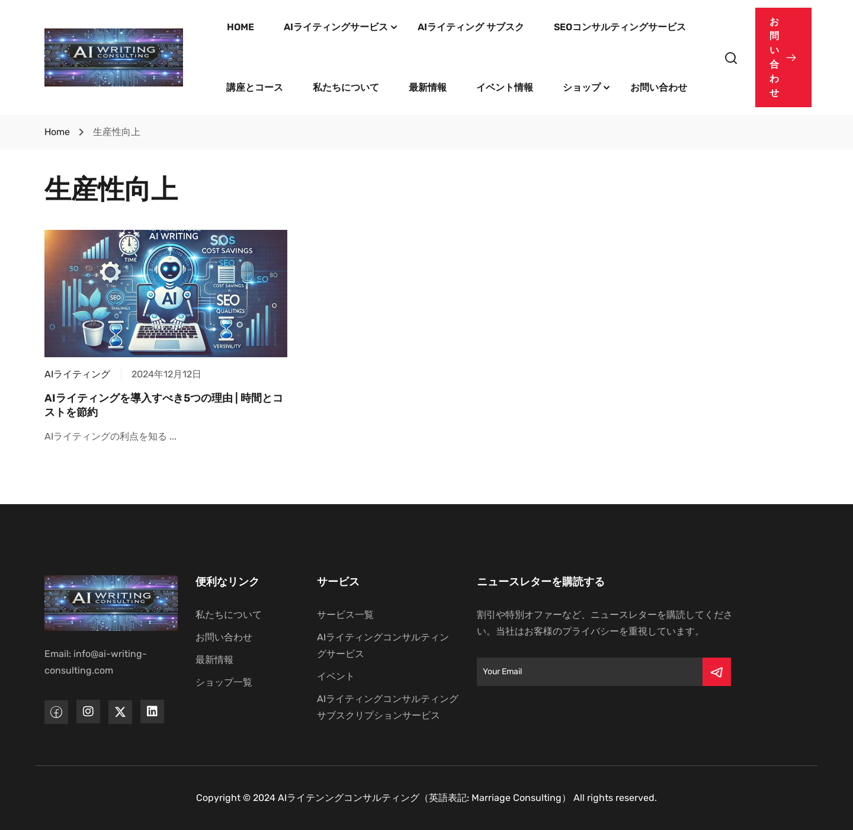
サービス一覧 (345, 614)
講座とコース (254, 87)
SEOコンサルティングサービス (620, 27)
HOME (240, 27)
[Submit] (717, 672)
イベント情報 (504, 87)
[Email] (590, 672)
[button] (783, 57)
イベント (336, 676)
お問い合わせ (658, 87)
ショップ (582, 87)
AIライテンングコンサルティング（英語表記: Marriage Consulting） (424, 797)
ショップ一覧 (223, 682)
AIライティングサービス (336, 27)
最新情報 (428, 87)
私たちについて (346, 87)
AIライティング (77, 374)
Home (57, 131)
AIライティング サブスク (471, 27)
